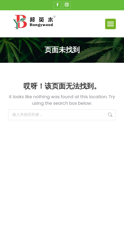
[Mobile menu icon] (110, 24)
